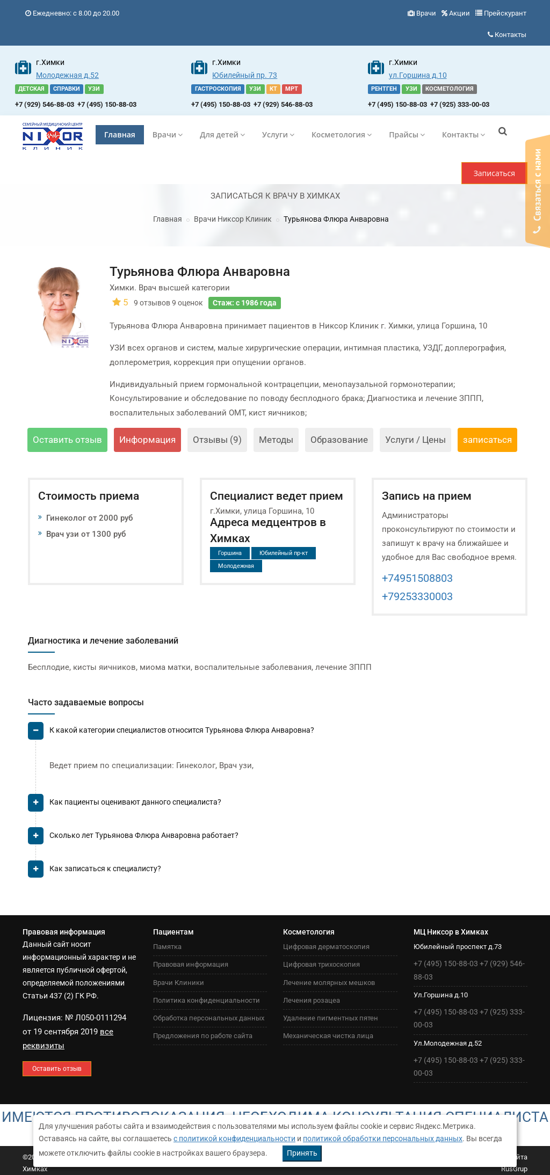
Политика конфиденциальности (206, 1000)
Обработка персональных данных (208, 1018)
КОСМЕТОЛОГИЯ (449, 88)
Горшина (230, 553)
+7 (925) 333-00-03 (459, 104)
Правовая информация (190, 964)
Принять (302, 1153)
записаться (487, 439)
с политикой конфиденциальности (234, 1138)
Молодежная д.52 (67, 75)
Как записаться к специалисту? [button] (105, 868)
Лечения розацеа (311, 1000)
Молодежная (236, 566)
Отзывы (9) (217, 439)
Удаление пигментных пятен (330, 1018)
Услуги (278, 134)
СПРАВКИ (66, 88)
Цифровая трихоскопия (321, 964)
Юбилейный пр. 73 (244, 75)
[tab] (277, 734)
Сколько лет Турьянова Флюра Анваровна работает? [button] (143, 835)
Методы (276, 439)
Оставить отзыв (67, 439)
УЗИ (94, 88)
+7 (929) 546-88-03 (44, 104)
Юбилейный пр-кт (283, 553)
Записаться (494, 173)
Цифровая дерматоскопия (326, 947)
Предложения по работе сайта (202, 1036)
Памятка (167, 947)
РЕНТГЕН (384, 88)
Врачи (426, 13)
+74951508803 (417, 578)
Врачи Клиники (178, 983)
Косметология (342, 134)
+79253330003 (417, 596)
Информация (147, 439)
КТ (273, 88)
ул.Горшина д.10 (418, 75)
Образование (339, 439)
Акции (459, 13)
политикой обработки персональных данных (382, 1138)
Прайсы (407, 134)
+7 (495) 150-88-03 (106, 104)
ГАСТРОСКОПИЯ (218, 88)
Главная (119, 134)
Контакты (510, 35)
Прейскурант (505, 13)
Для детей (222, 134)
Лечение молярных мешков (329, 983)
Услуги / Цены (415, 439)
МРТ (291, 88)
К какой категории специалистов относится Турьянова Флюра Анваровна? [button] (181, 730)
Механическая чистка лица (328, 1036)
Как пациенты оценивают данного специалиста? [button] (135, 802)
